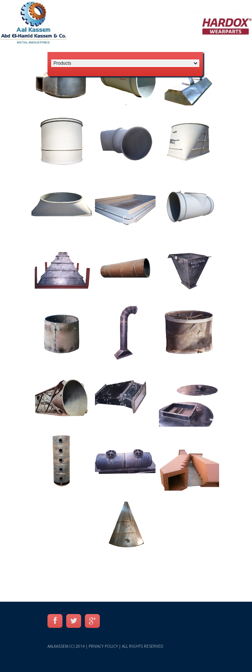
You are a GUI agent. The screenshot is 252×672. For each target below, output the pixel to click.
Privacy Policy (103, 646)
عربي (240, 45)
